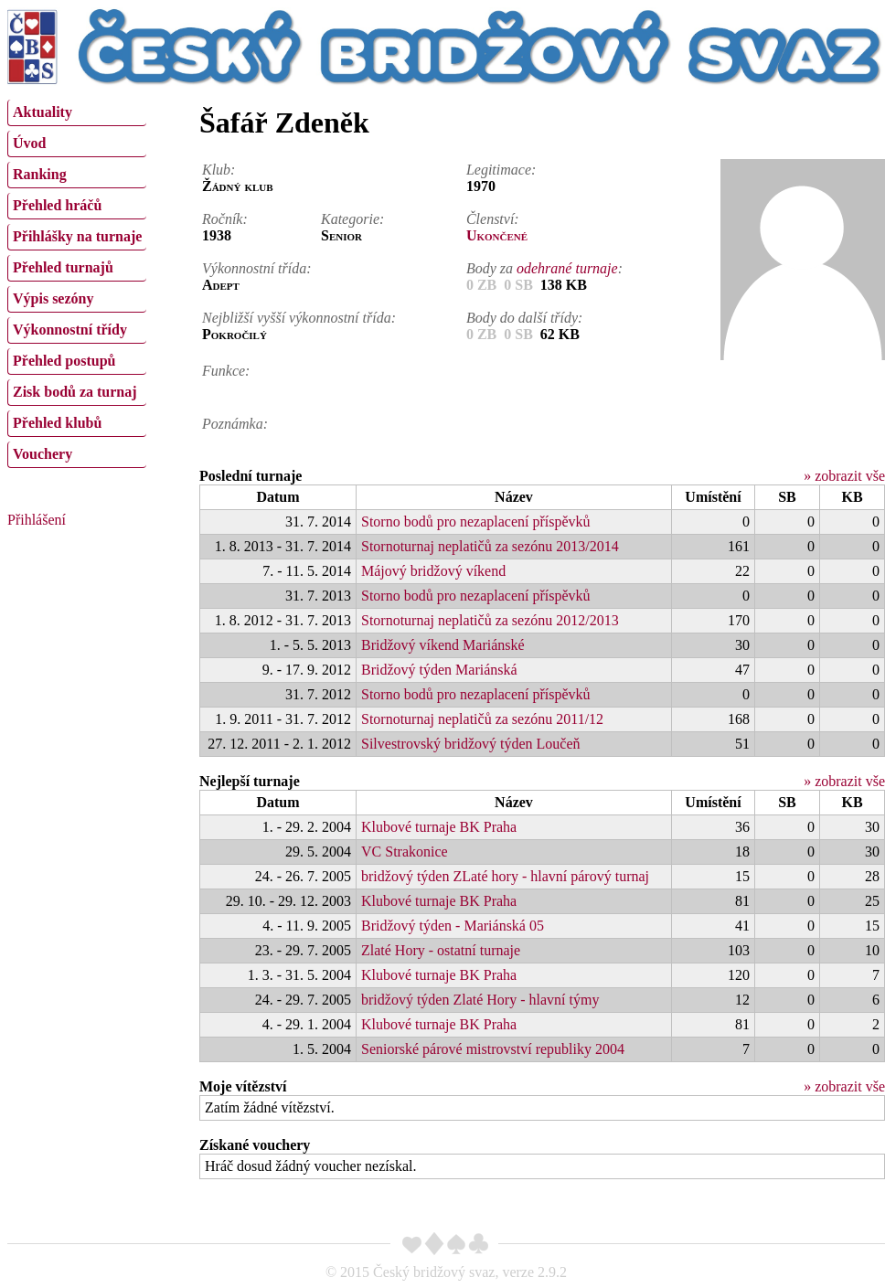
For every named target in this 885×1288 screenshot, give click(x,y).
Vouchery (42, 454)
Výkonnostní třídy (70, 329)
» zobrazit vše (844, 476)
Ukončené (497, 235)
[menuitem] (76, 113)
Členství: (492, 219)
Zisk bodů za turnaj (75, 391)
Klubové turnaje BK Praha (439, 827)
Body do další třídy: (524, 317)
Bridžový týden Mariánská (439, 669)
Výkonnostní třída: (257, 268)
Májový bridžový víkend (433, 571)
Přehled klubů (57, 423)
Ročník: (225, 219)
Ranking (40, 174)
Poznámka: (235, 423)
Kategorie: (352, 219)
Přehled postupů (64, 360)
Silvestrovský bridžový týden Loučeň (471, 743)
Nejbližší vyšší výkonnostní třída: (299, 317)
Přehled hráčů (57, 205)
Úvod (29, 143)
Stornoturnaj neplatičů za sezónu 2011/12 (482, 719)
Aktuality (42, 112)
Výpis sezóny (53, 298)
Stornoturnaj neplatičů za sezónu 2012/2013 (490, 620)
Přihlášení (36, 519)
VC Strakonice (404, 851)
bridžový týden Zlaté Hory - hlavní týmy (480, 999)
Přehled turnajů (63, 267)
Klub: (218, 169)
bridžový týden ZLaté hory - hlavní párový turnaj (505, 876)
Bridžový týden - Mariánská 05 (452, 925)
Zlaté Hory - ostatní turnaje (440, 950)
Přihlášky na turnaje (77, 236)
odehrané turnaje (567, 268)
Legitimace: (501, 169)
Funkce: (226, 370)
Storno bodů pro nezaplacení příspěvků (476, 521)
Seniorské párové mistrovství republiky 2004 (492, 1049)
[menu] (76, 281)
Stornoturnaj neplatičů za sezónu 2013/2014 (490, 546)
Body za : (544, 268)
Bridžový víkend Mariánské (443, 645)
